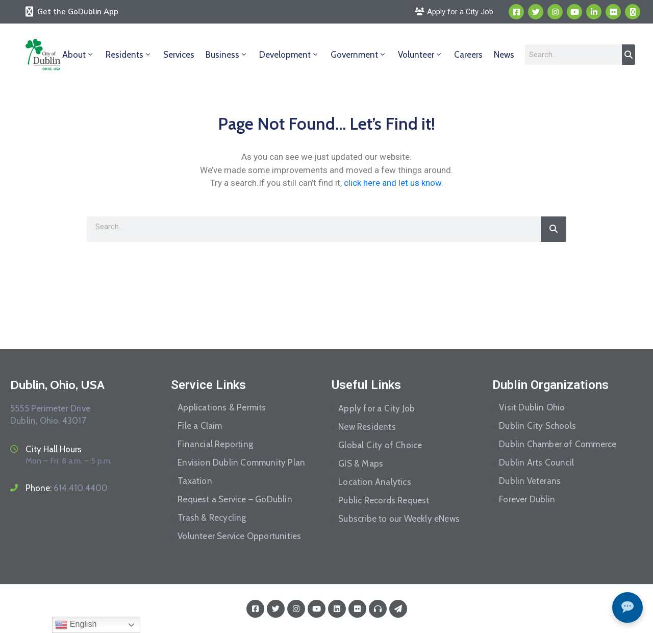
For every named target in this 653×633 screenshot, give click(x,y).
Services (178, 55)
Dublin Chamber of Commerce (557, 444)
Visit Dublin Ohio (532, 407)
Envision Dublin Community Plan (241, 462)
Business (227, 55)
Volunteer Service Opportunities (239, 536)
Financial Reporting (215, 444)
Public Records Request (383, 500)
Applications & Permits (222, 407)
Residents (129, 55)
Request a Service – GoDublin (235, 499)
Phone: (67, 488)
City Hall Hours (54, 449)
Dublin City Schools (537, 426)
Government (359, 55)
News (504, 55)
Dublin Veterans (530, 481)
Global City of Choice (380, 445)
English (75, 625)
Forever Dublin (527, 499)
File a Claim (200, 426)
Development (289, 55)
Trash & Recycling (212, 518)
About (78, 55)
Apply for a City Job (376, 408)
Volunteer (420, 55)
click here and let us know (392, 183)
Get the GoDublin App (77, 12)
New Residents (367, 427)
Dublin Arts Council (536, 462)
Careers (468, 55)
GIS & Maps (360, 463)
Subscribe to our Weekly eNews (399, 519)
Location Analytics (374, 482)
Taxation (195, 481)
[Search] (628, 54)
